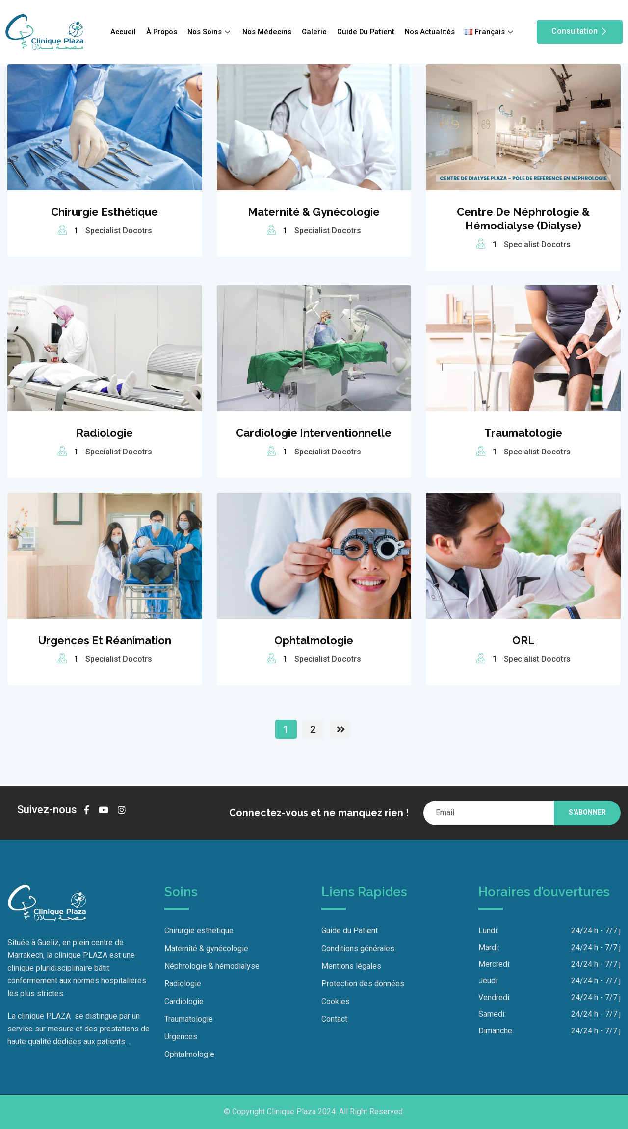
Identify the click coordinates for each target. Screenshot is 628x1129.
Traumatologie (523, 433)
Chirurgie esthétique (104, 211)
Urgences (180, 1036)
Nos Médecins (267, 31)
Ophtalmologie (313, 640)
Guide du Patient (349, 930)
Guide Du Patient (366, 31)
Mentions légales (351, 966)
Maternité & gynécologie (314, 211)
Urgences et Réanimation (104, 640)
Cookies (335, 1001)
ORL (523, 640)
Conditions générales (357, 948)
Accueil (121, 31)
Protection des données (362, 983)
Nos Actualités (431, 31)
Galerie (314, 31)
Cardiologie (184, 1001)
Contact (334, 1019)
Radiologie (104, 433)
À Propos (161, 31)
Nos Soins (209, 31)
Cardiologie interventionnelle (314, 433)
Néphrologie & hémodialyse (212, 966)
